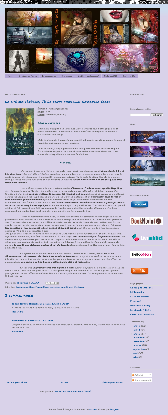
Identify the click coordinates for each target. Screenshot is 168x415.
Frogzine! (135, 301)
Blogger (114, 409)
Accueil (10, 76)
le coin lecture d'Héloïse (25, 303)
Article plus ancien (112, 382)
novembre (139, 341)
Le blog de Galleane (141, 287)
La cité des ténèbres (72, 287)
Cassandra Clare (24, 287)
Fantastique (42, 287)
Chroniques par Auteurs (28, 76)
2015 (137, 326)
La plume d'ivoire (139, 296)
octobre (137, 345)
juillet (136, 357)
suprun (93, 409)
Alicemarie (18, 320)
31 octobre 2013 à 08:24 (54, 303)
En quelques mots (49, 76)
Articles (137, 375)
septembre (139, 349)
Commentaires (141, 380)
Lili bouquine (137, 292)
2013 (137, 334)
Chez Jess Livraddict (142, 314)
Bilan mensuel (67, 76)
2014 (137, 330)
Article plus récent (17, 382)
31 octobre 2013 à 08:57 (39, 320)
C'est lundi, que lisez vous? (88, 76)
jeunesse (55, 287)
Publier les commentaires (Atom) (73, 391)
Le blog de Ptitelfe (140, 310)
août (135, 353)
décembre (139, 337)
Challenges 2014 (129, 76)
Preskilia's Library (140, 305)
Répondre (17, 311)
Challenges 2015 (110, 76)
